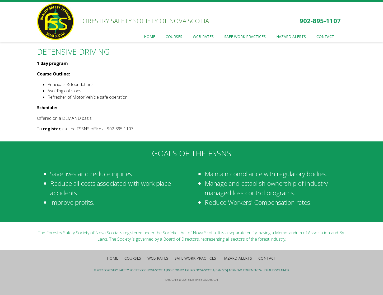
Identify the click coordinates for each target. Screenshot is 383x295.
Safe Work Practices (195, 258)
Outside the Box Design (199, 279)
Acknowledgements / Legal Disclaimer (258, 270)
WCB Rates (157, 258)
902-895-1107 (320, 20)
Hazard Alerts (237, 258)
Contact (267, 258)
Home (112, 258)
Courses (132, 258)
